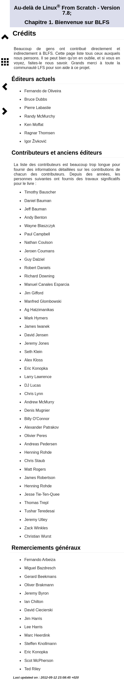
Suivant (5, 111)
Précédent (5, 86)
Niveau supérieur (5, 37)
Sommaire (5, 62)
